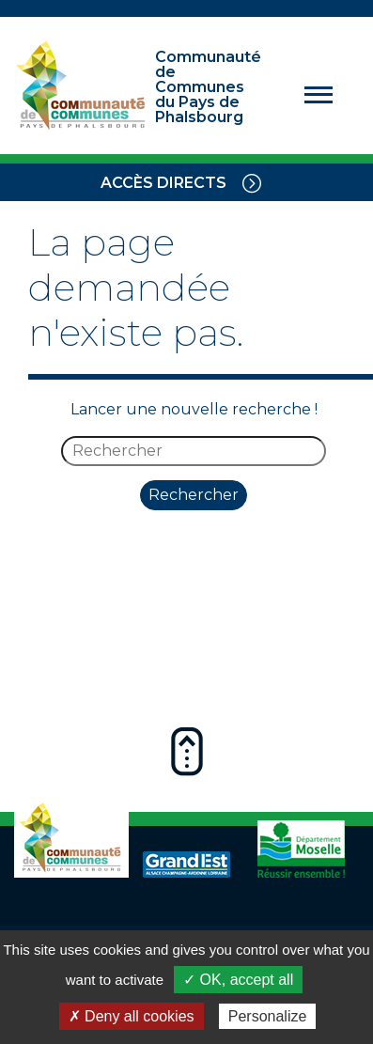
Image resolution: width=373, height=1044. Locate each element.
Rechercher (193, 495)
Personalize (267, 1016)
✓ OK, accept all (238, 980)
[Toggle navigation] (251, 182)
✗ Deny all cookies (131, 1016)
